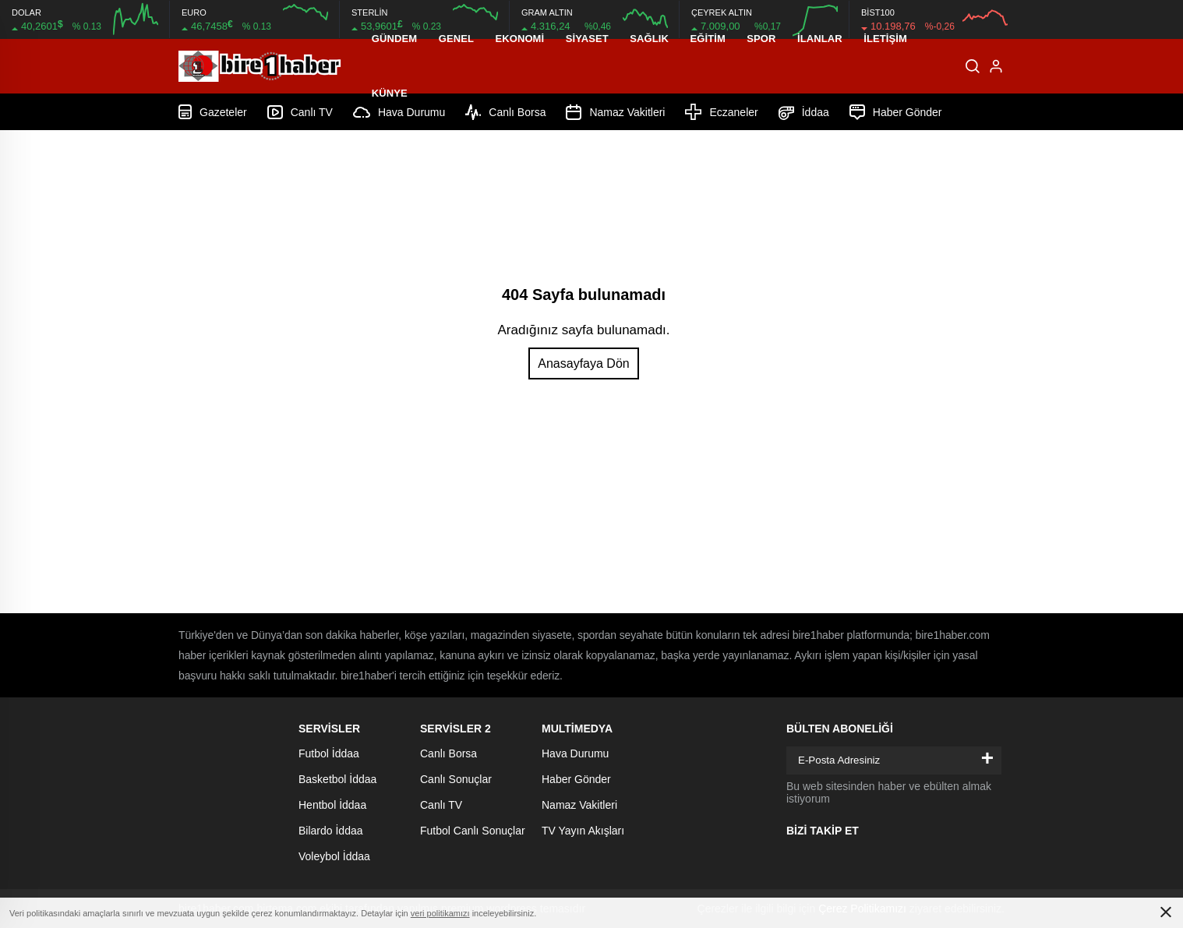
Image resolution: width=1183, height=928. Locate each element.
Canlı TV (441, 805)
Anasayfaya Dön (583, 363)
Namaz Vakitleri (579, 805)
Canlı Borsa (448, 753)
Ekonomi (519, 38)
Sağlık (649, 38)
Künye (390, 93)
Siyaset (587, 38)
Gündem (394, 38)
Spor (761, 38)
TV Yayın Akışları (583, 830)
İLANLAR (819, 38)
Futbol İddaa (328, 753)
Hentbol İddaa (332, 805)
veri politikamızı (440, 913)
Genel (456, 38)
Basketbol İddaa (337, 779)
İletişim (885, 38)
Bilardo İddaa (330, 830)
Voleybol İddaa (334, 856)
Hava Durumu (575, 753)
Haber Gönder (576, 779)
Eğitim (707, 38)
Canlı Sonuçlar (456, 779)
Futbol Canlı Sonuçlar (472, 830)
